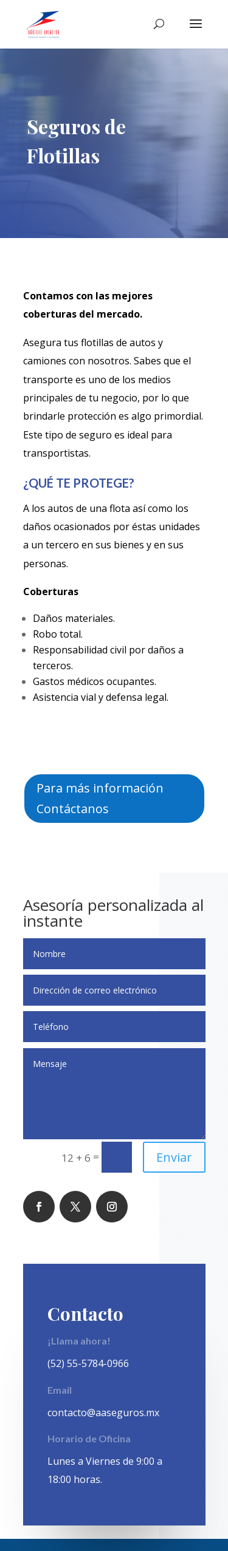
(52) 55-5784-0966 (88, 1363)
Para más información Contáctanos (100, 798)
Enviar (174, 1157)
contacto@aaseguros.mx (103, 1412)
